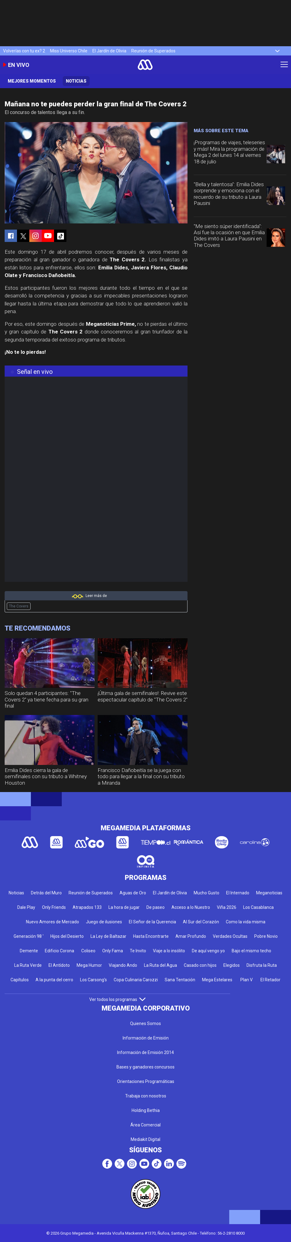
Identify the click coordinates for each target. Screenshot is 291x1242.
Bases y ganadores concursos (145, 1066)
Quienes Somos (145, 1023)
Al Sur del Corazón (201, 921)
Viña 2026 (226, 907)
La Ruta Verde (28, 965)
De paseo (155, 907)
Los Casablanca (258, 907)
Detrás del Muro (46, 892)
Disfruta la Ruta (262, 965)
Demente (29, 950)
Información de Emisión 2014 (145, 1052)
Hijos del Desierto (67, 936)
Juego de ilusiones (104, 921)
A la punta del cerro (54, 979)
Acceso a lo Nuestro (190, 907)
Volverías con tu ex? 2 (24, 50)
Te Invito (138, 950)
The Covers (18, 606)
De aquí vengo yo (208, 950)
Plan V (246, 979)
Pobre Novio (266, 936)
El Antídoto (59, 965)
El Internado (237, 892)
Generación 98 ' (29, 936)
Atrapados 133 (87, 907)
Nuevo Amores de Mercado (52, 921)
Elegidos (231, 965)
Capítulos (20, 979)
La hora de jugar (124, 907)
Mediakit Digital (145, 1139)
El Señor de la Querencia (152, 921)
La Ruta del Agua (160, 965)
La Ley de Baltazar (108, 936)
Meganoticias (269, 892)
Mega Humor (89, 965)
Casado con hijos (200, 965)
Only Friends (54, 907)
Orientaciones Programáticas (145, 1081)
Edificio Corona (59, 950)
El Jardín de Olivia (109, 50)
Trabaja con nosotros (145, 1095)
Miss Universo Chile (68, 50)
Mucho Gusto (206, 892)
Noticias (76, 81)
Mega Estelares (217, 979)
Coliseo (88, 950)
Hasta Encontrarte (151, 936)
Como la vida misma (245, 921)
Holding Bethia (146, 1110)
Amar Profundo (190, 936)
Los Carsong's (93, 979)
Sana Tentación (180, 979)
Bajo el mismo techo (251, 950)
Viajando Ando (123, 965)
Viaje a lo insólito (169, 950)
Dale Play (26, 907)
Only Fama (112, 950)
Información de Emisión (146, 1038)
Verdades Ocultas (230, 936)
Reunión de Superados (153, 50)
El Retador (270, 979)
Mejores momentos (32, 81)
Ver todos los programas (117, 999)
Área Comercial (145, 1124)
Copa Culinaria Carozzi (136, 979)
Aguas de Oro (133, 892)
